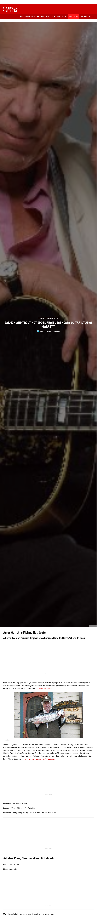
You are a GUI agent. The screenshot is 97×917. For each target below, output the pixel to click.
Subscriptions (73, 16)
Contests (60, 16)
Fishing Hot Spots (52, 318)
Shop (66, 16)
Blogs (53, 16)
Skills (33, 16)
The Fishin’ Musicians (44, 689)
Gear (38, 16)
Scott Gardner (45, 331)
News (42, 16)
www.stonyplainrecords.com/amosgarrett (39, 759)
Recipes (48, 16)
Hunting (27, 16)
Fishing (21, 16)
